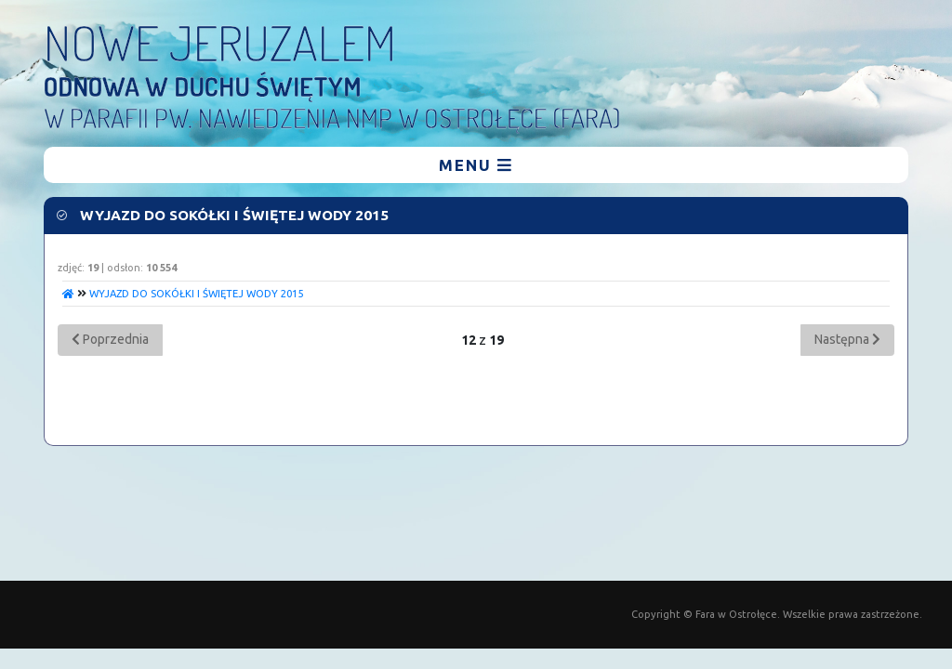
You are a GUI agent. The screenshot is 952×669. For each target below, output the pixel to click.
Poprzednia (110, 339)
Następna (847, 339)
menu (476, 165)
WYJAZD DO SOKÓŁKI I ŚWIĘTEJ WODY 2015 (196, 293)
